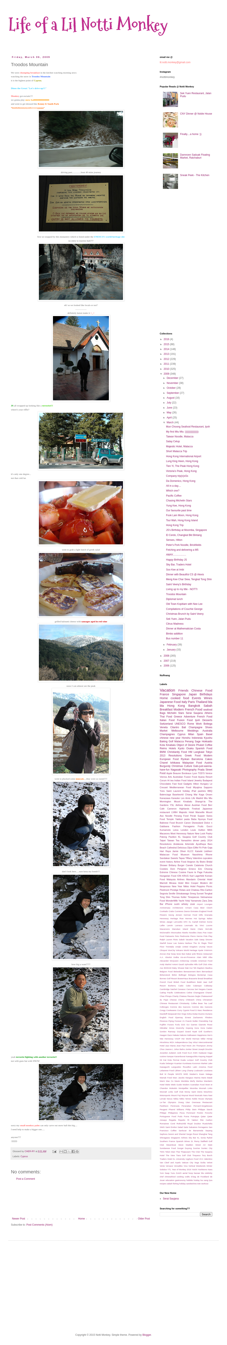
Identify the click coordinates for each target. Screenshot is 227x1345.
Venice (209, 773)
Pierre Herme (196, 936)
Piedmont (164, 890)
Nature (190, 833)
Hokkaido (207, 741)
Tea (177, 840)
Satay (202, 939)
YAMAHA (208, 950)
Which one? (172, 490)
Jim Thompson (199, 1045)
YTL (169, 1169)
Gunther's (208, 1031)
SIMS (162, 1127)
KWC (195, 1053)
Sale (196, 939)
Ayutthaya (201, 844)
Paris (191, 702)
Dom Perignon (178, 869)
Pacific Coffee (174, 495)
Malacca (179, 741)
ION (179, 876)
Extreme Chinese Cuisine (173, 872)
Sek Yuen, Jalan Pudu (178, 618)
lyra (210, 1180)
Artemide (189, 844)
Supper (201, 816)
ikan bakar (186, 954)
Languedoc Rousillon (181, 1067)
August (171, 397)
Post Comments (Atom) (39, 1224)
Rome (190, 723)
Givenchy (180, 1028)
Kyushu (208, 737)
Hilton (196, 784)
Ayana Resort (205, 777)
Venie (162, 1166)
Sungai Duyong (184, 1148)
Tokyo (209, 752)
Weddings (192, 730)
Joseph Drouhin (205, 1049)
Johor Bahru (179, 1049)
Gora (196, 1028)
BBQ (209, 791)
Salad (180, 1127)
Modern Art (206, 883)
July (169, 402)
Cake (188, 985)
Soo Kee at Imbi (175, 569)
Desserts (207, 720)
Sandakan (165, 858)
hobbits (189, 1180)
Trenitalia (170, 947)
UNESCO (180, 723)
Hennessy (164, 918)
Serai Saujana (194, 713)
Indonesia (197, 737)
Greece (178, 716)
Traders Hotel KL (167, 1159)
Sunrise (196, 1148)
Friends (183, 690)
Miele (167, 1084)
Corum (163, 780)
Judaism (172, 1053)
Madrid (199, 798)
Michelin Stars (175, 713)
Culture (188, 766)
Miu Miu (208, 798)
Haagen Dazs (166, 1035)
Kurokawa (186, 1063)
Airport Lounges (204, 904)
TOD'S (201, 773)
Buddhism (191, 982)
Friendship (203, 1021)
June (170, 407)
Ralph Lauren (166, 939)
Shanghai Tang (205, 1134)
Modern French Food (188, 709)
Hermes (188, 918)
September (173, 392)
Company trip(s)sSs (177, 475)
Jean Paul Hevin (183, 1045)
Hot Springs (199, 918)
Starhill (163, 943)
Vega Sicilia (200, 1162)
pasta (187, 819)
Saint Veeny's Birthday (178, 584)
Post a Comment (25, 1178)
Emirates (194, 911)
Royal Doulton (194, 1123)
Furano (170, 1024)
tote (199, 1183)
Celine (189, 992)
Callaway (208, 985)
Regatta (172, 1120)
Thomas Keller (179, 897)
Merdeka (185, 1081)
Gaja (209, 847)
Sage (198, 741)
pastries (202, 791)
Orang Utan (184, 1102)
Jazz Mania (170, 1045)
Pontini (200, 1113)
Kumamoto (165, 830)
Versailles (178, 1166)
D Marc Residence (203, 1010)
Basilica (208, 968)
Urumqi (202, 947)
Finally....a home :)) (191, 134)
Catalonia (199, 865)
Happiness (202, 1035)
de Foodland (203, 1176)
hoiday (197, 1180)
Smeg (193, 893)
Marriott (164, 883)
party (203, 840)
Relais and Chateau (189, 890)
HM (190, 752)
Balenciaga (165, 794)
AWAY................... (176, 554)
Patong (163, 837)
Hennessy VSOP (172, 1039)
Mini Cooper (191, 883)
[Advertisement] (81, 1199)
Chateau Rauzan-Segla (189, 996)
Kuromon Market (199, 1063)
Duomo (201, 1014)
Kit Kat (163, 1060)
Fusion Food (185, 720)
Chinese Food (201, 690)
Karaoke (175, 798)
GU (187, 1024)
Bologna (192, 975)
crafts (187, 1176)
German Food (190, 915)
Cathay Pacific (166, 992)
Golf (171, 741)
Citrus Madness (174, 623)
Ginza (171, 1028)
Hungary (204, 784)
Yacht (181, 900)
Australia (207, 730)
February (172, 644)
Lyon (194, 773)
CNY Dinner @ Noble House (196, 113)
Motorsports (165, 1095)
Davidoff (163, 1014)
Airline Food (180, 861)
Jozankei (164, 1053)
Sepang (208, 1130)
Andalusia (178, 844)
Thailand (201, 702)
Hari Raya (165, 851)
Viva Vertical (189, 1166)
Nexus (169, 1099)
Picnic (209, 886)
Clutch (209, 908)
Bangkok (194, 705)
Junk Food (182, 1053)
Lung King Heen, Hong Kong (182, 461)
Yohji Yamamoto (193, 900)
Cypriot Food (189, 1010)
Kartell (195, 922)
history (169, 861)
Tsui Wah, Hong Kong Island (182, 520)
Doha (189, 1014)
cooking (180, 1176)
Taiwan (170, 840)
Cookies (164, 869)
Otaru (199, 932)
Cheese (173, 1000)
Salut (185, 1127)
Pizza (182, 1113)
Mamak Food (166, 1078)
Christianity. (184, 1003)
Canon (187, 822)
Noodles (192, 932)
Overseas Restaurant (202, 1102)
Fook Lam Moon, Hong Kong (182, 515)
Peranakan (186, 1106)
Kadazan (203, 1053)
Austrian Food (199, 805)
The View (170, 1155)
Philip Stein (191, 1109)
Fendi (209, 911)
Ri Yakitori (192, 1120)
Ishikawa (175, 762)
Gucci (209, 826)
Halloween (192, 1035)
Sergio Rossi (192, 1134)
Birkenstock (165, 975)
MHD (185, 1074)
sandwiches (191, 1183)
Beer (202, 908)
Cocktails (164, 911)
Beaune (177, 773)
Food (184, 752)
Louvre (209, 925)
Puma (186, 1116)
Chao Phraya (166, 996)
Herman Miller (199, 1039)
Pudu (180, 1116)
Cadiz (180, 985)
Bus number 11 (174, 638)
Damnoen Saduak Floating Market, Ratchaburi (195, 156)
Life (193, 798)
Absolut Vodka (172, 957)
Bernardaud (207, 971)
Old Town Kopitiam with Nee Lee (184, 603)
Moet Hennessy (178, 833)
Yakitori (179, 819)
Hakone (182, 1035)
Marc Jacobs (179, 1078)
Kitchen (202, 922)
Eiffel (195, 847)
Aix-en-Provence (187, 957)
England (203, 911)
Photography (189, 769)
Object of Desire (186, 745)
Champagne (195, 727)
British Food (179, 982)
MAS (209, 830)
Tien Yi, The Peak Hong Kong (182, 466)
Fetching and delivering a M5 (182, 549)
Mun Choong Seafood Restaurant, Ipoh (188, 426)
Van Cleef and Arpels (170, 1162)
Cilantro (174, 727)
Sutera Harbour (185, 943)
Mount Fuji (176, 1095)
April (169, 417)
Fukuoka (208, 872)
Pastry (209, 833)
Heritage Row (176, 918)
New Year (177, 886)
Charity (175, 996)
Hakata (176, 1035)
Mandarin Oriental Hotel (199, 879)
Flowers (163, 915)
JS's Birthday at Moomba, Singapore (186, 530)
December (173, 378)
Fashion (176, 826)
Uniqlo (178, 947)
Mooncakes (176, 932)
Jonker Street (192, 1049)
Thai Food (166, 716)
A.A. (162, 957)
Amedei (193, 961)
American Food (205, 961)
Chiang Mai (191, 794)
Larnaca (178, 925)
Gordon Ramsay (168, 1031)
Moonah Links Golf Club (171, 1092)
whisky (184, 904)
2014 (167, 349)
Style (210, 1145)
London (184, 830)
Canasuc (182, 989)
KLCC (190, 851)
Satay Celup (173, 441)
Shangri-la (200, 801)
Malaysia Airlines (176, 879)
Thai (178, 1152)
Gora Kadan (206, 1028)
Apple (169, 773)
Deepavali (172, 1014)
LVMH (174, 812)
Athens (208, 713)
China (198, 1000)
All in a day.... (173, 485)
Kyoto (181, 748)
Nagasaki (176, 769)
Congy (163, 1010)
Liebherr (208, 851)
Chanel (164, 762)
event (162, 861)
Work (199, 723)
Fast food (177, 784)
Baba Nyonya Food (201, 819)
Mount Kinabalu (183, 801)
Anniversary (165, 908)
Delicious (182, 847)
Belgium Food (166, 971)
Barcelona (197, 759)
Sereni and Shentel (177, 1134)
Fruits (200, 826)
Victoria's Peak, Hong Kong (181, 471)
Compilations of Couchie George (184, 609)
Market (164, 730)
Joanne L (169, 1049)
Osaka (190, 748)
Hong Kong (176, 705)
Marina (197, 1078)
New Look (200, 833)
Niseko (185, 932)
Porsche (208, 1113)
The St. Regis (200, 943)
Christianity (173, 752)
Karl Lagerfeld (197, 876)
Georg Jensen (175, 915)
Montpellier (184, 1088)
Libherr (178, 1070)
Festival (196, 808)
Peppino (201, 886)
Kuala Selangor (167, 1063)
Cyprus (24, 1156)
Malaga (209, 1074)
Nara (205, 1095)
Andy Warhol (165, 964)
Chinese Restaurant (169, 1003)
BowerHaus (183, 978)
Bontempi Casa (204, 975)
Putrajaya (195, 1116)
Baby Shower (178, 968)
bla (202, 1173)
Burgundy (165, 766)
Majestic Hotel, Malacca (179, 446)
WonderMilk (172, 900)
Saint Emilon (171, 1127)
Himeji (209, 1039)
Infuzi (195, 1042)
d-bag (193, 1176)
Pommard (190, 1113)
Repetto (181, 1120)
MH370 (179, 1074)
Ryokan (185, 759)
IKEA (172, 1042)
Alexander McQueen (169, 961)
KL (190, 922)
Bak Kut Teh (191, 968)
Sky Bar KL (194, 1138)
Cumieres (179, 911)
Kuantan (178, 1063)
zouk (192, 904)
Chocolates (165, 784)
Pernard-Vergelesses (202, 1106)
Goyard (180, 1031)
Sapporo (208, 787)
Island (190, 780)
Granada (208, 915)
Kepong (201, 1056)
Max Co (169, 1081)
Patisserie (169, 936)
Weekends (201, 1166)
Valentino (208, 1159)
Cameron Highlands (178, 808)
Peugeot (163, 1109)
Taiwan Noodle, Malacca (179, 436)
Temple (170, 819)
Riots (175, 939)
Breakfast (166, 709)
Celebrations (180, 992)
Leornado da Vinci (194, 925)
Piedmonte (184, 936)
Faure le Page (194, 872)
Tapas (182, 858)
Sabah (207, 705)
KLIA (190, 1053)
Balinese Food (167, 822)
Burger (181, 865)
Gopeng (189, 1028)
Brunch (179, 822)
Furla (177, 1024)
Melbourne (177, 730)
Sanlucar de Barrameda (191, 1130)
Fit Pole (203, 847)
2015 (167, 344)
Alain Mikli (202, 957)
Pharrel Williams (176, 1109)
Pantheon (164, 1106)
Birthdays (206, 694)
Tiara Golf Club (183, 1155)
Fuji (210, 1021)
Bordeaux (186, 773)
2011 (167, 363)
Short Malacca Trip (176, 451)
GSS (183, 1024)
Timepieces (193, 897)
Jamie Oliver (179, 851)
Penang (189, 741)
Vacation (167, 690)
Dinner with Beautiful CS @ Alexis (185, 574)
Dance (187, 911)
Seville (172, 893)
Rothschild (181, 1123)
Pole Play (207, 936)
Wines (208, 698)
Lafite (162, 925)
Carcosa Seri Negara (196, 989)
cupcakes (207, 858)
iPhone (168, 904)
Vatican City (187, 1162)
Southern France (167, 1141)
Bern (199, 971)
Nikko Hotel (189, 886)
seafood (207, 709)
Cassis (209, 989)
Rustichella (207, 1123)
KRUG (185, 876)
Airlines (179, 805)
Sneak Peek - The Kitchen (194, 175)
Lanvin (170, 925)
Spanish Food (203, 748)
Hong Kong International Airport (183, 456)
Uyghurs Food (192, 1159)
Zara (204, 900)
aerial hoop (187, 1173)
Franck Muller (191, 1021)
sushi (176, 904)
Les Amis (185, 798)
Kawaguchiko (192, 1056)
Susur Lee (172, 943)
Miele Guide (176, 1084)
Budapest (207, 780)
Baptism (201, 968)
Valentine (197, 858)
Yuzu (172, 1173)
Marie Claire (196, 929)
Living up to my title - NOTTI (181, 589)
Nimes (188, 1099)
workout (204, 1183)
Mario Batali (206, 1078)
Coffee (208, 745)
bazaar (197, 1173)
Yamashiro (186, 840)
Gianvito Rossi (205, 1024)
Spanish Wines (183, 1141)
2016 (167, 339)
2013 (167, 354)
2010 (167, 368)
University (180, 1159)
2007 (167, 660)
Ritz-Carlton (206, 890)
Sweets (174, 858)
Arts (170, 777)
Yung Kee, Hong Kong (178, 505)
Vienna (163, 777)
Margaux (189, 1078)
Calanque (197, 985)
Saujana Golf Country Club (197, 837)
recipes (163, 1183)
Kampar (170, 1056)
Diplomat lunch (174, 599)
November (173, 383)
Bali (184, 727)
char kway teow (173, 954)
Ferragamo (189, 826)
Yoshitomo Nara (205, 1169)
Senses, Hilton (174, 539)
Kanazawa (165, 798)
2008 (167, 655)
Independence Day (183, 1042)
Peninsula (174, 1106)
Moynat (184, 1095)
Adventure (189, 716)
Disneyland (197, 822)
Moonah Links (205, 1088)
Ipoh (197, 720)
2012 (167, 359)
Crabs (171, 911)
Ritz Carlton (206, 1120)
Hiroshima (164, 1042)
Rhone (209, 854)
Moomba (194, 1088)
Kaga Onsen (205, 794)
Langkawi (199, 752)
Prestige (174, 890)
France (164, 694)
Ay (197, 861)
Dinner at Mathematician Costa (183, 628)
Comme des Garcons (180, 1007)
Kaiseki (198, 851)
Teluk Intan (170, 1152)
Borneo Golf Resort (168, 978)
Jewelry (198, 780)
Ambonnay (184, 961)
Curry (179, 1010)
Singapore (179, 694)
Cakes (208, 759)
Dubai (195, 1014)
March (170, 422)
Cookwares (171, 1010)
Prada (201, 769)
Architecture (177, 908)
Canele (189, 865)
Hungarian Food (168, 876)
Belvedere (178, 971)
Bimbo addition (174, 633)
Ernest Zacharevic (194, 1017)
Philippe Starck (205, 1109)
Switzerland (166, 723)
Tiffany (188, 858)
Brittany (173, 865)
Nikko (181, 1099)
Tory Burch (207, 1155)
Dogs (184, 1014)
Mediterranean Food (180, 787)
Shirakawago (182, 893)
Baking (164, 741)
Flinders (208, 1017)
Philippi (163, 1113)
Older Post (144, 1218)
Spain (200, 734)
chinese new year (170, 737)
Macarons (165, 833)
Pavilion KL (175, 837)
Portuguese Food (168, 1116)
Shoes (208, 727)
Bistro (203, 861)
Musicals (198, 1095)
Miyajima (197, 787)
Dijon (190, 847)
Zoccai (163, 954)
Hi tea (170, 780)
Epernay (179, 1017)
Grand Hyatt (191, 1031)
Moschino (208, 1092)
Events (196, 698)
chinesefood (170, 1176)
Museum (185, 854)
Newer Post (18, 1218)
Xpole (200, 950)
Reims (163, 748)
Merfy (192, 1081)
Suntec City (206, 1148)
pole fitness (197, 954)
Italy (184, 702)
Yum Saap (164, 1173)
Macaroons (165, 929)
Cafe (162, 808)
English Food (166, 1017)
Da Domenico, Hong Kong (180, 480)
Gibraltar (164, 1028)
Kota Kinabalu (168, 745)
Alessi (187, 805)
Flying (171, 1021)
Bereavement (189, 971)
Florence (164, 1021)
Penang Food (181, 816)
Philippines (173, 1113)
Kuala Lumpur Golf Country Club (196, 1060)
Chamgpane (198, 992)
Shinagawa (165, 1138)
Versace (169, 1166)
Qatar (203, 1116)
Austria (208, 762)
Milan (191, 734)
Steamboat (171, 1145)
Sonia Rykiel (206, 1138)
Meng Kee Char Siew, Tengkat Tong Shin (189, 579)
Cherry (181, 1000)
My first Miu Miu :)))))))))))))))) (182, 431)
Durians (208, 1014)
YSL (172, 805)
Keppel (209, 1056)
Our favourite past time (178, 510)
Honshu (186, 737)
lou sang (204, 1180)
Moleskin (173, 1088)
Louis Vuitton (197, 830)
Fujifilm (163, 1024)
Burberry (172, 985)
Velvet (209, 1162)
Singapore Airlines (179, 1138)
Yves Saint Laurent (170, 791)
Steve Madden (185, 1145)
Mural (191, 1095)
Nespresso (165, 886)
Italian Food (167, 720)
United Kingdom (189, 947)
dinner (196, 840)
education (170, 1180)
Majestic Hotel (186, 812)
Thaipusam (186, 1152)
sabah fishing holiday (176, 1183)
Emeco (192, 869)
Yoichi (194, 1169)
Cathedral (172, 847)
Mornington (165, 801)
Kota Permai (173, 1060)
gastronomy (180, 1180)
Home (81, 1218)
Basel (209, 734)
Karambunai (179, 1056)
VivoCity (171, 950)
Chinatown (207, 1000)
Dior (179, 1014)
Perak (193, 816)
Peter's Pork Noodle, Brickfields (183, 545)
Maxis (177, 1081)
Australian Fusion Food (185, 777)
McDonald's (165, 932)
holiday (186, 791)
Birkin (174, 975)
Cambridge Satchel (168, 989)
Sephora (163, 1134)
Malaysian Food (192, 762)
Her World (186, 1039)
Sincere (209, 939)
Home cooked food (174, 698)
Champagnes (167, 734)
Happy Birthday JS (176, 559)
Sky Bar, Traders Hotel (178, 564)
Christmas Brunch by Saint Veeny (185, 613)
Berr (210, 805)
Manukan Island (180, 929)
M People (169, 1074)
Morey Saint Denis (193, 1092)
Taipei (163, 840)
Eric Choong (205, 869)
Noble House (198, 1099)
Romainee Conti (167, 1123)
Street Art (200, 1145)
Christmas (177, 766)
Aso (161, 968)
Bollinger (182, 975)
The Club (195, 1152)
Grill (200, 1031)
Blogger (147, 1334)
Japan (193, 694)
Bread (200, 978)
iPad (193, 791)
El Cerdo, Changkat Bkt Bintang (184, 535)
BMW (163, 752)
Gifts (201, 915)
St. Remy (195, 1141)
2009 (167, 373)
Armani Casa (191, 908)
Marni (162, 1081)
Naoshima (197, 854)
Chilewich (190, 1000)
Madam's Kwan (197, 1074)
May (169, 412)
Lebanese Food (167, 1070)
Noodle (168, 816)
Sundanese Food (168, 1148)
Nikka (175, 1099)
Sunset (200, 893)
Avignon (191, 861)
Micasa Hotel (176, 883)
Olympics (172, 1102)
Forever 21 (180, 1021)
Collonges (164, 1007)
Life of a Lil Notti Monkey (88, 24)
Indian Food (180, 780)
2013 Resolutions (171, 755)
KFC (186, 922)
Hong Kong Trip (174, 525)
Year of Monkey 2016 (181, 1169)
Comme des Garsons (202, 1007)
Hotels (172, 748)
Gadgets (187, 784)
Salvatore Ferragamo (198, 1127)
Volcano (179, 950)
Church (208, 865)
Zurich (179, 1173)
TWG (162, 1152)
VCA (201, 1159)
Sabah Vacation (186, 939)
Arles (210, 964)
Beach (163, 847)
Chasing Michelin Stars (179, 500)
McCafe (208, 929)
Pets (177, 936)
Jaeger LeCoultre (174, 922)
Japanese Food (170, 702)
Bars (210, 844)
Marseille (200, 812)
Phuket (200, 745)
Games (194, 1024)
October (171, 387)
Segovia (164, 893)
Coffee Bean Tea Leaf (201, 1003)
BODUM (168, 968)
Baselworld (177, 794)
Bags (162, 713)
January (171, 649)
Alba (210, 957)
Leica (175, 830)
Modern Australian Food (194, 1084)
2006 (167, 665)
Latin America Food (202, 1067)
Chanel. (208, 992)
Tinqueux (196, 1155)
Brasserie (193, 978)
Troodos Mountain (176, 594)
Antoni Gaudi (178, 964)
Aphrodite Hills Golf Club (196, 964)
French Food (204, 716)
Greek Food (193, 755)
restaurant (207, 954)
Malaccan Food (169, 854)
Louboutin (198, 1070)
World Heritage (190, 950)
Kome (209, 922)
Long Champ (187, 1070)
